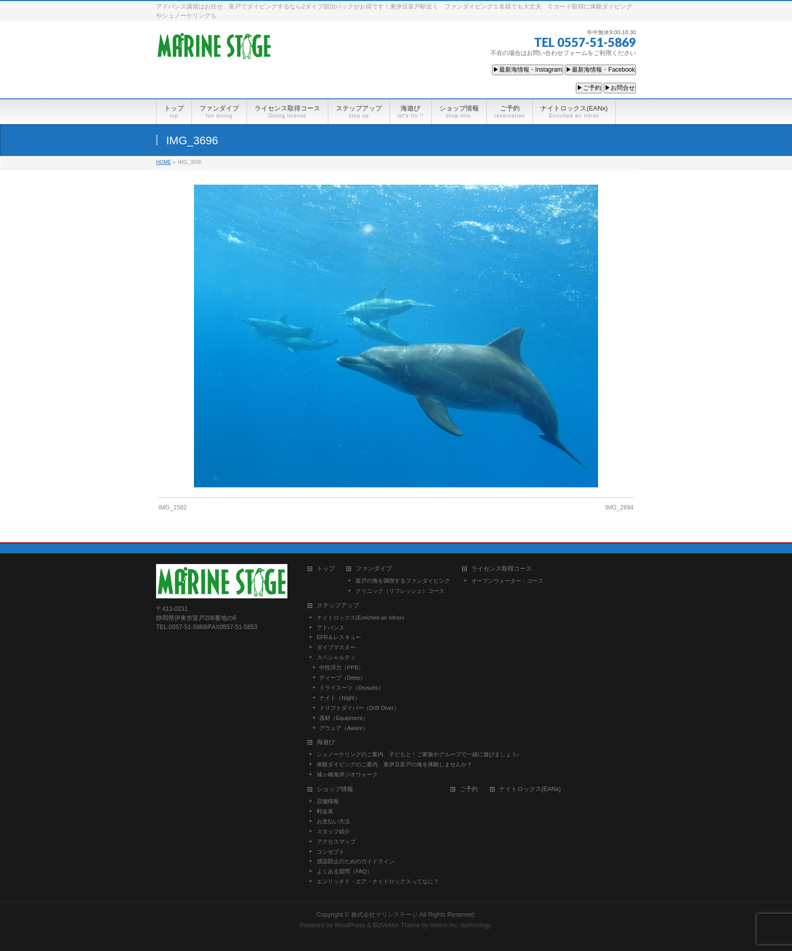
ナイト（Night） (339, 698)
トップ (326, 569)
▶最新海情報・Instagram (527, 69)
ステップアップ (338, 605)
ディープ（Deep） (342, 678)
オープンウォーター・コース (507, 581)
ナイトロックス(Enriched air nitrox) (360, 617)
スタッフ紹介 (333, 831)
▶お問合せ (620, 87)
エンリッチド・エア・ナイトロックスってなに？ (378, 881)
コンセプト (330, 852)
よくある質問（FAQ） (344, 871)
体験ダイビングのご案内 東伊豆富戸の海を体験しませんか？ (394, 764)
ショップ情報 (335, 789)
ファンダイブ (374, 569)
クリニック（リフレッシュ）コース (400, 591)
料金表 (325, 811)
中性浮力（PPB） (341, 667)
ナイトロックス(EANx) (530, 789)
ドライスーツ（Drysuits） (351, 688)
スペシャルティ (336, 657)
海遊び (326, 742)
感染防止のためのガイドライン (355, 861)
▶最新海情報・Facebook (600, 69)
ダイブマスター (336, 647)
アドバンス (330, 628)
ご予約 (469, 789)
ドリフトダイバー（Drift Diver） (359, 708)
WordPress (349, 925)
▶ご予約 (589, 87)
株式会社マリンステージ (384, 914)
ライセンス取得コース (501, 569)
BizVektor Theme (396, 925)
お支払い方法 (333, 821)
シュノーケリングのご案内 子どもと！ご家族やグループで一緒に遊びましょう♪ (418, 754)
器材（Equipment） (343, 718)
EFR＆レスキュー (339, 637)
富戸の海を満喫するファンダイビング (403, 581)
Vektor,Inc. (444, 925)
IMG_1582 (173, 507)
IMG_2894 (619, 507)
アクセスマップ (336, 841)
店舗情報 (328, 801)
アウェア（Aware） (343, 728)
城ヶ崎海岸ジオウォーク (347, 774)
